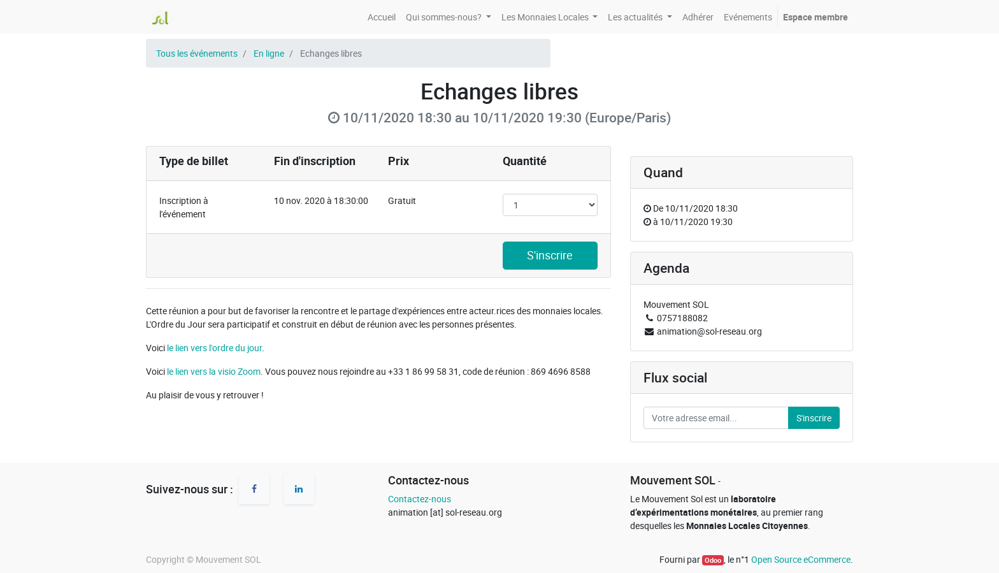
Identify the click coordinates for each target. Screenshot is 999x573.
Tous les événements (197, 53)
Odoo (713, 560)
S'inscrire (550, 255)
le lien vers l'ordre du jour (214, 348)
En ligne (269, 53)
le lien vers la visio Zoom (214, 371)
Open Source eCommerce (801, 559)
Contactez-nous (419, 499)
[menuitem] (382, 17)
